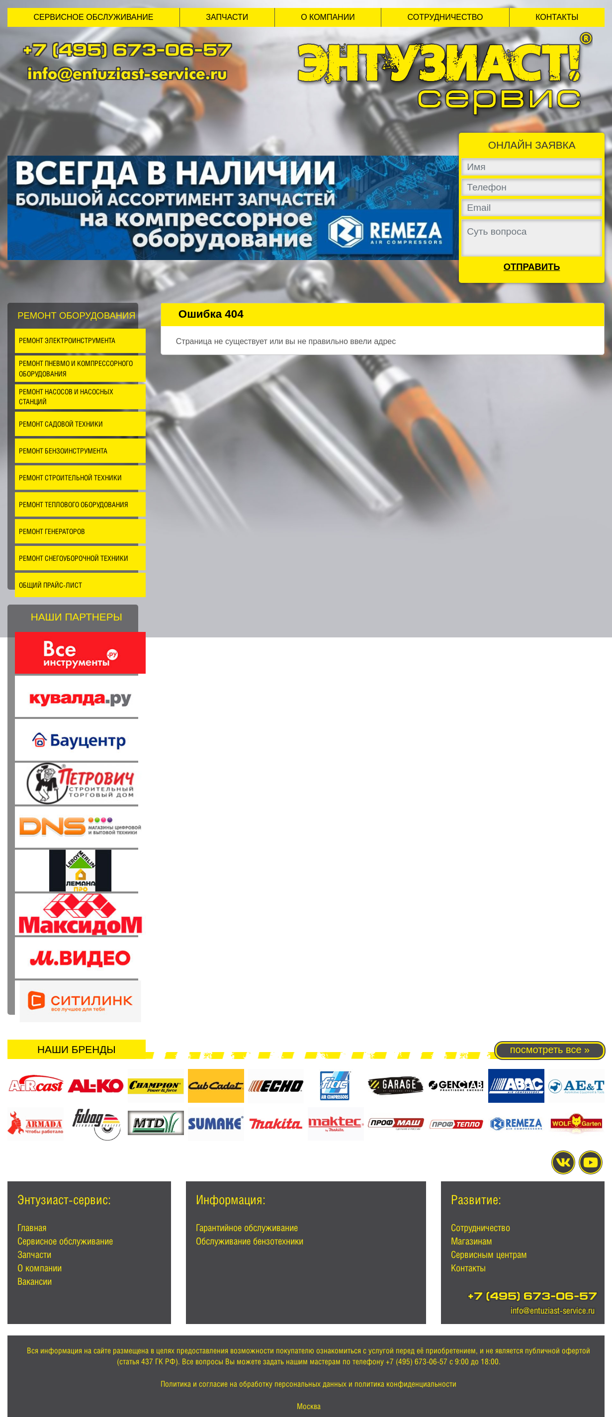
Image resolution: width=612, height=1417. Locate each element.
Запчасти (227, 17)
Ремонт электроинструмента (67, 340)
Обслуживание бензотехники (249, 1241)
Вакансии (34, 1281)
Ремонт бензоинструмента (63, 450)
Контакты (556, 17)
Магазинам (471, 1241)
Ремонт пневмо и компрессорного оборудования (76, 368)
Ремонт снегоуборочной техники (73, 558)
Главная (32, 1227)
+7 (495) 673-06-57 (127, 52)
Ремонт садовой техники (61, 424)
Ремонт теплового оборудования (73, 504)
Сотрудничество (445, 17)
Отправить (532, 267)
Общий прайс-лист (50, 585)
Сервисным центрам (489, 1254)
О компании (328, 17)
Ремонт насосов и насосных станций (66, 396)
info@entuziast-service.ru (127, 73)
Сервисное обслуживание (93, 17)
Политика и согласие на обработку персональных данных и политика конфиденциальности (308, 1384)
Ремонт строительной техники (70, 477)
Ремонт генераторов (52, 531)
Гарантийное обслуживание (247, 1227)
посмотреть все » (550, 1049)
